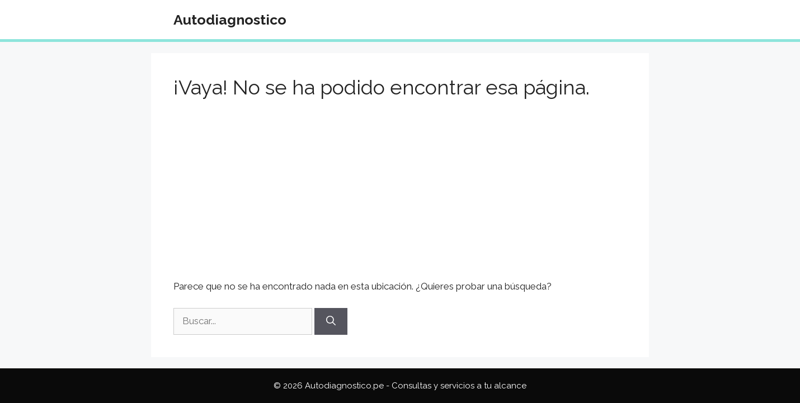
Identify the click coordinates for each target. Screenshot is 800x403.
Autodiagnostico (229, 19)
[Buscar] (330, 321)
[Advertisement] (400, 196)
